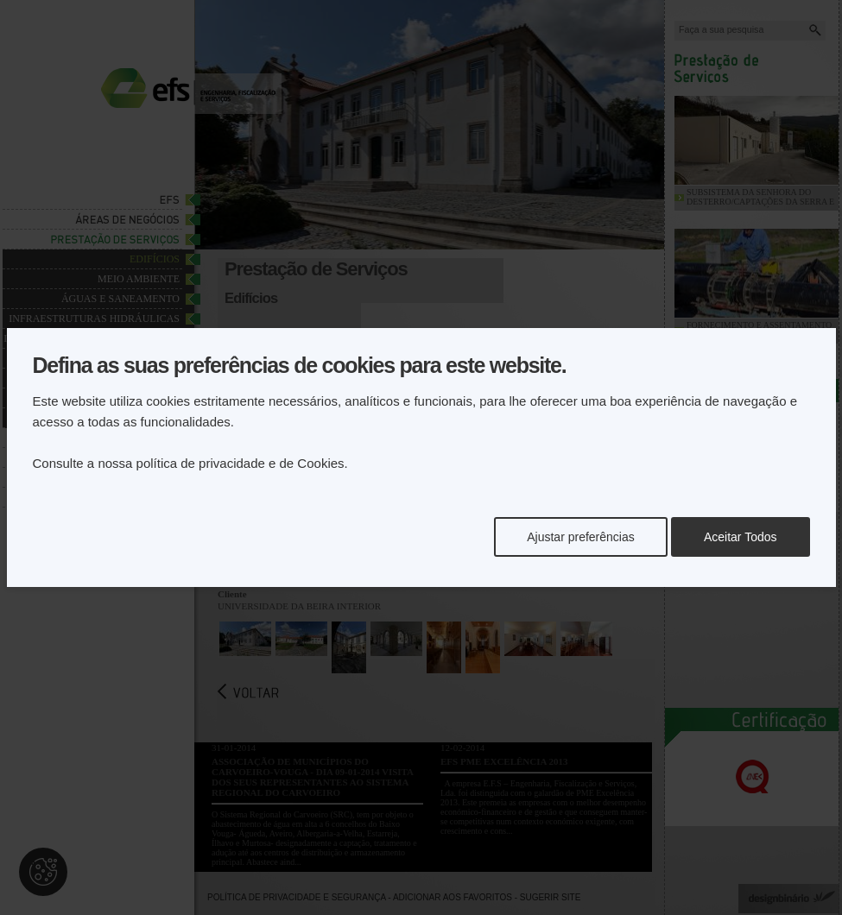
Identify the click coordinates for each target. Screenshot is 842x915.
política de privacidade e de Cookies (240, 463)
